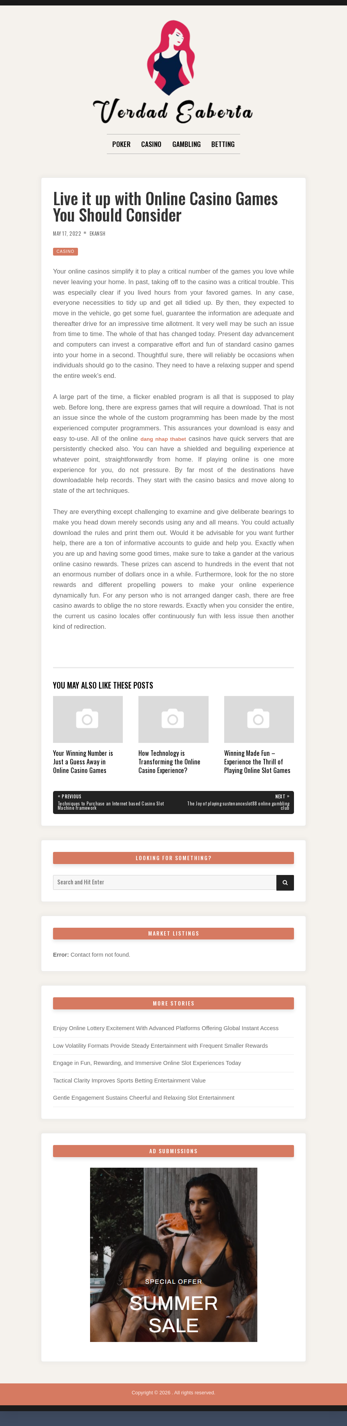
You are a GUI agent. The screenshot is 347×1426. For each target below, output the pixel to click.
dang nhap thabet (163, 438)
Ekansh (106, 233)
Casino (151, 144)
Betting (223, 144)
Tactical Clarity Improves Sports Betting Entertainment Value (129, 1084)
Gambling (186, 144)
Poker (121, 144)
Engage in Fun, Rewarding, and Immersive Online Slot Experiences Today (147, 1066)
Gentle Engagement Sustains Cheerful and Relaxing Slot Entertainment (143, 1101)
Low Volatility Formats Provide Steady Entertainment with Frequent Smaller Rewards (160, 1048)
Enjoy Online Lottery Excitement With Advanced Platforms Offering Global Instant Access (166, 1031)
